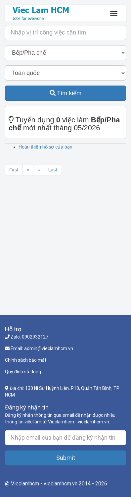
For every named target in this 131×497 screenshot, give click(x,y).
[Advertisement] (65, 249)
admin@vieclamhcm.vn (48, 348)
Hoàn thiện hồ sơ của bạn (45, 147)
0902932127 (35, 337)
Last (52, 169)
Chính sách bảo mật (25, 360)
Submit (65, 457)
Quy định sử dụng (23, 371)
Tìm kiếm (66, 93)
